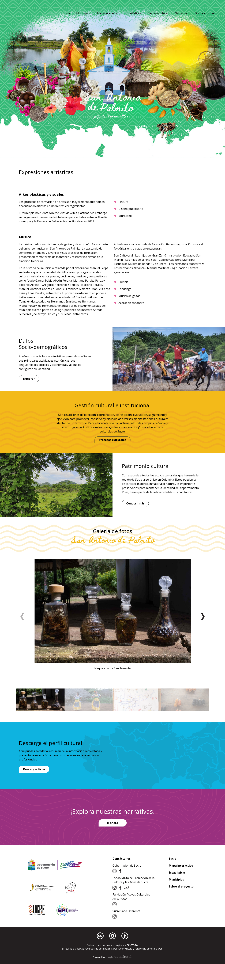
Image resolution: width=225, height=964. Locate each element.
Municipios (83, 13)
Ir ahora (112, 823)
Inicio (66, 13)
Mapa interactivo (108, 13)
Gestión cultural (158, 13)
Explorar (29, 379)
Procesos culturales (112, 440)
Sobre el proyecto (207, 13)
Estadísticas (133, 13)
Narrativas (182, 13)
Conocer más (135, 503)
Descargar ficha (34, 769)
